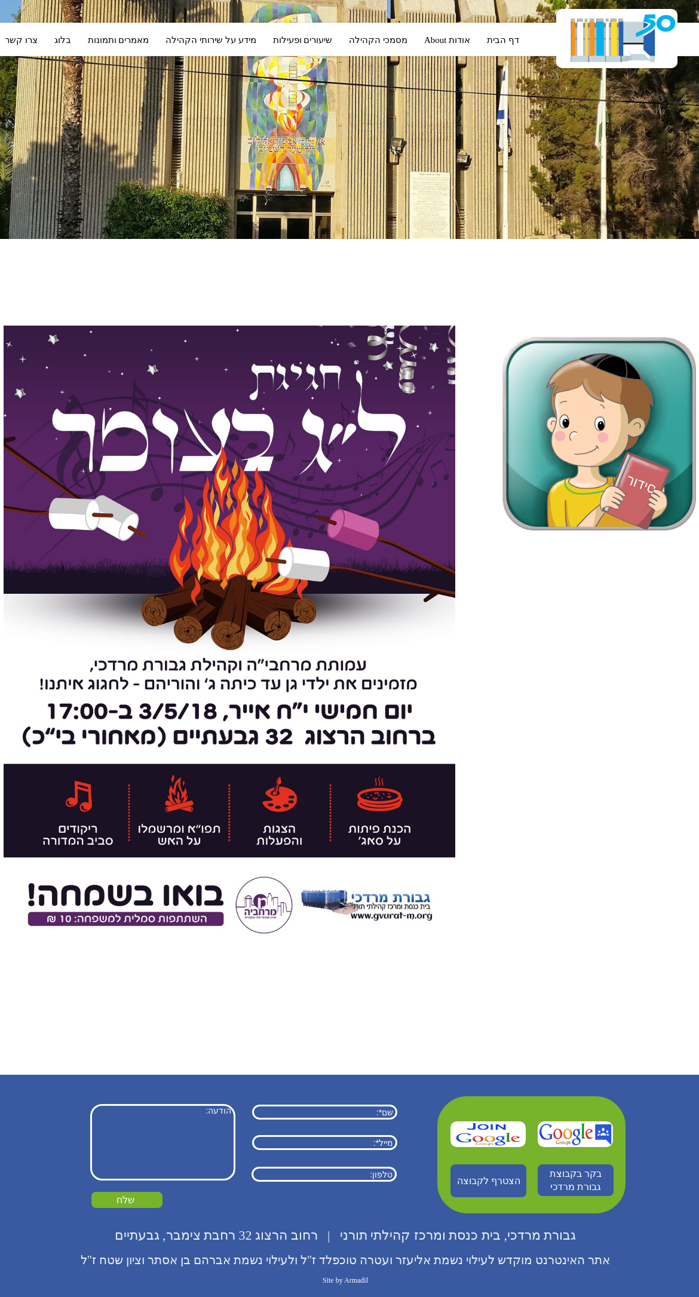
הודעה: (163, 1142)
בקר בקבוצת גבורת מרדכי (576, 1180)
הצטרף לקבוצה (488, 1181)
